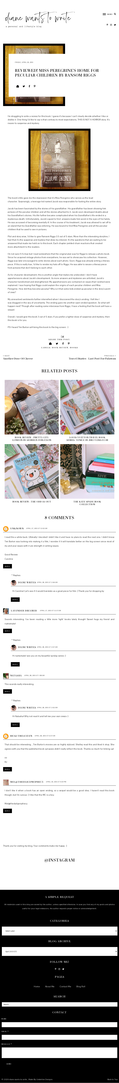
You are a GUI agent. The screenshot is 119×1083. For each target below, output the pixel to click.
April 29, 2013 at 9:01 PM (56, 782)
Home (37, 986)
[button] (106, 14)
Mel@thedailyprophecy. (16, 803)
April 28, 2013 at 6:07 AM (45, 736)
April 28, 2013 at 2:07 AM (47, 647)
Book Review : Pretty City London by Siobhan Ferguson (31, 438)
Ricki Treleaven (21, 735)
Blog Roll (80, 986)
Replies (16, 575)
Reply (7, 566)
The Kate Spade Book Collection (87, 503)
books (74, 347)
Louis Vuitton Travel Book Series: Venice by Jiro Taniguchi (87, 438)
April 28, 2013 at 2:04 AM (47, 582)
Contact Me (65, 986)
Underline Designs (44, 1079)
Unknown (17, 528)
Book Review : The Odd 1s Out (31, 501)
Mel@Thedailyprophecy (27, 781)
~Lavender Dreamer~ (23, 610)
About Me (50, 986)
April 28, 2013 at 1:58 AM (34, 675)
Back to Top (112, 1079)
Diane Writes (27, 582)
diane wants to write (18, 1079)
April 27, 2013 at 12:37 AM (50, 611)
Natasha (16, 675)
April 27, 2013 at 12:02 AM (36, 528)
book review (60, 347)
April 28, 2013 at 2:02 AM (47, 708)
